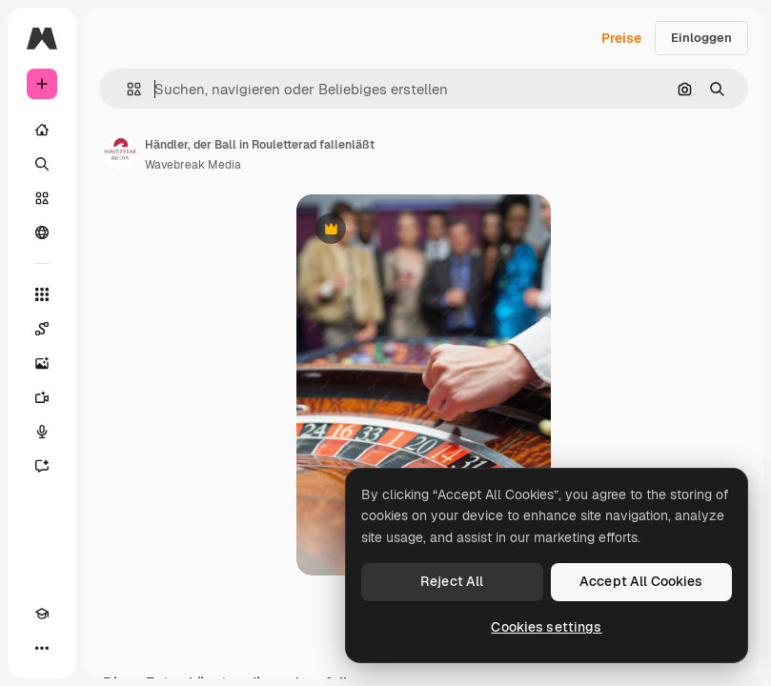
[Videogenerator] (42, 397)
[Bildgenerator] (42, 363)
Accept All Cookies (641, 581)
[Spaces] (42, 328)
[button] (126, 89)
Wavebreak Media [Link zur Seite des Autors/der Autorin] (193, 164)
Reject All (451, 581)
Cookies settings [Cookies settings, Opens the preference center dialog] (546, 627)
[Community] (42, 232)
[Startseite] (42, 129)
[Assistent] (42, 466)
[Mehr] (42, 648)
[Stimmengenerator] (42, 431)
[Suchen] (42, 164)
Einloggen (701, 38)
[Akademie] (42, 613)
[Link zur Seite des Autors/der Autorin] (120, 152)
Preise (621, 38)
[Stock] (42, 198)
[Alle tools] (42, 294)
